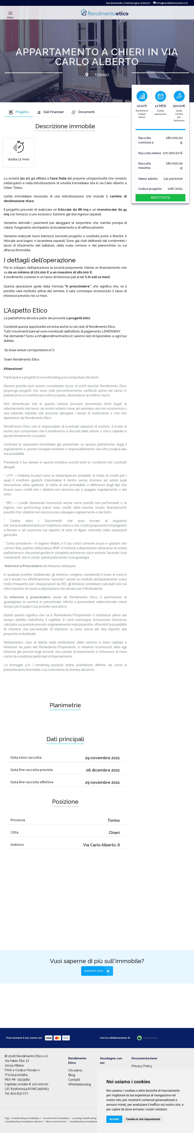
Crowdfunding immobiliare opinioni (24, 1121)
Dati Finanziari (50, 112)
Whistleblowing (79, 1084)
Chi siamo (75, 1070)
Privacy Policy (142, 1066)
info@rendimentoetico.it (170, 3)
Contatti (74, 1080)
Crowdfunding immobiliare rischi (86, 1121)
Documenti (82, 112)
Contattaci (93, 971)
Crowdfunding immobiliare (25, 1118)
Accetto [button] (114, 1119)
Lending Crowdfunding (84, 1118)
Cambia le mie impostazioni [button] (143, 1119)
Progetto (19, 112)
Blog (71, 1075)
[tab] (19, 112)
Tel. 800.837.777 (16, 1093)
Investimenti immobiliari (56, 1118)
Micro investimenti (56, 1121)
